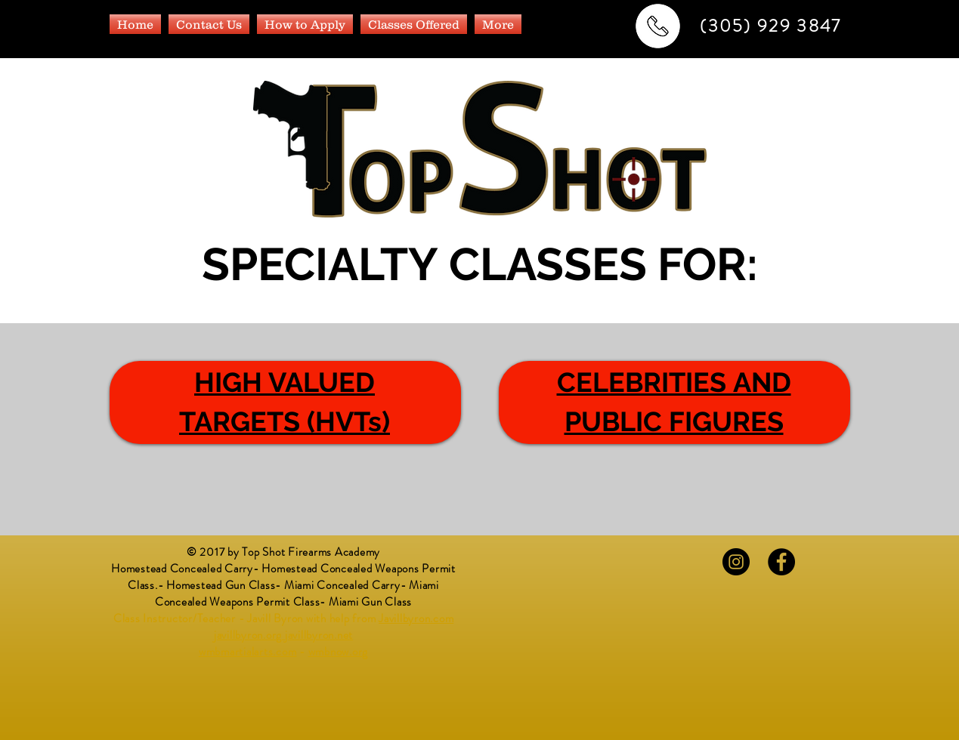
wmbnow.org (338, 651)
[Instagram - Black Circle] (736, 561)
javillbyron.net (319, 635)
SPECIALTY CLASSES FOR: (480, 264)
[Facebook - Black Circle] (781, 561)
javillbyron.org (248, 635)
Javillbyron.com (416, 618)
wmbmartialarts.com (248, 651)
